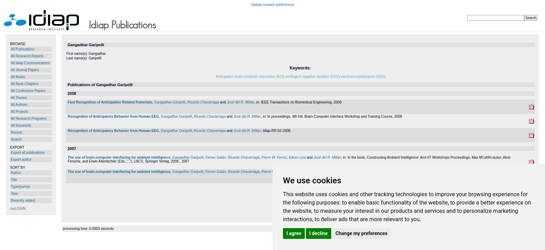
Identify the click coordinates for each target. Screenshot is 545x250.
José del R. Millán (240, 102)
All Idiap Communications (30, 63)
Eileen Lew (297, 157)
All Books (18, 77)
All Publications (22, 49)
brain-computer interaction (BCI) (259, 76)
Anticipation (225, 76)
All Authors (19, 105)
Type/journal (20, 187)
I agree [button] (293, 233)
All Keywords (21, 125)
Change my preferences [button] (361, 233)
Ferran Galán (215, 157)
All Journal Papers (25, 70)
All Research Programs (29, 118)
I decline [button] (318, 233)
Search (16, 139)
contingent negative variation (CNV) (312, 76)
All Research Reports (27, 56)
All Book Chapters (25, 84)
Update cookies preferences (272, 5)
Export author (21, 159)
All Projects (19, 112)
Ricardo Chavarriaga (203, 102)
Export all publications (27, 153)
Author (16, 173)
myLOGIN (17, 208)
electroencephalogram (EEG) (363, 76)
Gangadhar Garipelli (170, 102)
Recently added (23, 200)
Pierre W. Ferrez (274, 157)
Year (14, 193)
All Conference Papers (28, 91)
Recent (16, 132)
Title (14, 180)
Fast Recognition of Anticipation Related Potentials (110, 102)
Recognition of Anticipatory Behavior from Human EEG (113, 116)
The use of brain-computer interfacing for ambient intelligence (119, 157)
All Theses (19, 98)
